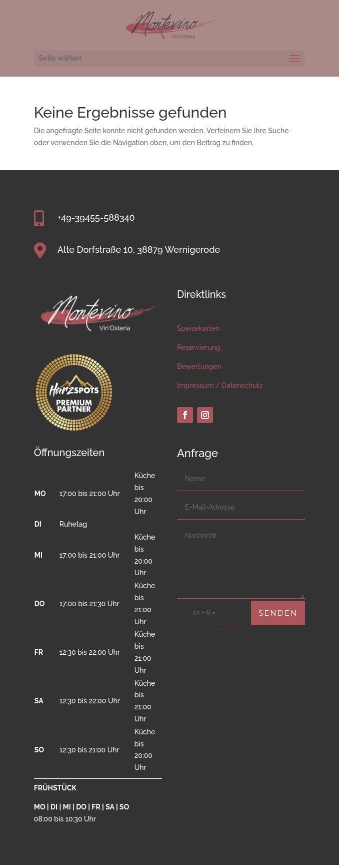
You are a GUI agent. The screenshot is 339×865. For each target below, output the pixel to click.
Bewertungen (199, 366)
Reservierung (198, 347)
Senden (278, 613)
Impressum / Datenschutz (220, 385)
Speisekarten (198, 328)
